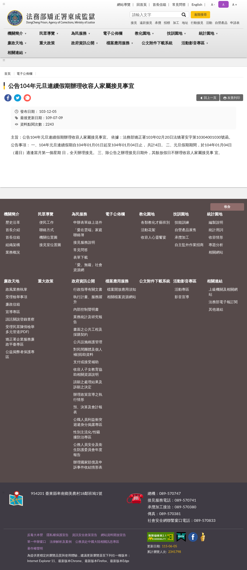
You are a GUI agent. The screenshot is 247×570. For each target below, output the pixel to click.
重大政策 (47, 42)
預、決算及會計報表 (87, 409)
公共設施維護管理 (87, 342)
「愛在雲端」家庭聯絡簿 (87, 232)
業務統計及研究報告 (87, 319)
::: (4, 4)
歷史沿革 (13, 222)
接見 (134, 23)
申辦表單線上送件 (87, 222)
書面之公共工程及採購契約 (87, 331)
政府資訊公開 (82, 42)
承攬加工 (182, 237)
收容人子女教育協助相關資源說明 (87, 371)
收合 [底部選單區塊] (227, 206)
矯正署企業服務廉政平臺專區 (20, 341)
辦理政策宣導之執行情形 (87, 397)
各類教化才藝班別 (155, 222)
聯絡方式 (46, 230)
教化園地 (142, 33)
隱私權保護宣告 (58, 535)
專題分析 (216, 244)
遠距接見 (146, 23)
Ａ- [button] (212, 4)
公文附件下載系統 (157, 42)
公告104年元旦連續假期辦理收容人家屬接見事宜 (71, 85)
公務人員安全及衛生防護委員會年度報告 (87, 449)
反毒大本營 (35, 535)
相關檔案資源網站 (121, 297)
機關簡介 (15, 33)
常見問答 (179, 4)
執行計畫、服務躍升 (87, 299)
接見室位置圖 (50, 244)
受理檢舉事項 (16, 297)
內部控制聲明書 (86, 309)
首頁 (7, 73)
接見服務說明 (84, 242)
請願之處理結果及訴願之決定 (87, 384)
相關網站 (216, 252)
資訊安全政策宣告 (84, 535)
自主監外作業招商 (189, 244)
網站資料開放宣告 (113, 535)
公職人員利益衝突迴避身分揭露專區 (87, 422)
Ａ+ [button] (234, 4)
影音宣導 (182, 297)
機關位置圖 (48, 237)
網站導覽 (123, 4)
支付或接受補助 (86, 362)
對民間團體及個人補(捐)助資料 (87, 351)
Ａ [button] (223, 4)
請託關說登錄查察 (20, 319)
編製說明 (216, 222)
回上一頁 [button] (210, 98)
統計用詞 (216, 230)
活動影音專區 (193, 42)
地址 (185, 23)
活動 (209, 23)
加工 (176, 23)
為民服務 (79, 33)
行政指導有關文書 (87, 289)
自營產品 (221, 23)
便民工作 (46, 222)
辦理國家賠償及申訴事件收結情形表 (87, 464)
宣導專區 (13, 311)
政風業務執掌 (16, 289)
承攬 (158, 23)
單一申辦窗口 (36, 541)
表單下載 (80, 257)
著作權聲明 (35, 548)
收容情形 (216, 237)
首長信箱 (159, 4)
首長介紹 (13, 230)
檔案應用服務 (118, 42)
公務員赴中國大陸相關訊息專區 (97, 541)
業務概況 (13, 252)
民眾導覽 (47, 33)
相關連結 (15, 52)
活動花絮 (148, 230)
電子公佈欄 (112, 33)
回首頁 (142, 4)
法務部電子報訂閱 (223, 302)
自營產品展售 (185, 230)
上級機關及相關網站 (223, 291)
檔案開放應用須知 (121, 289)
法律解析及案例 (61, 541)
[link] (8, 98)
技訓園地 (174, 33)
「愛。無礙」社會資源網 (87, 267)
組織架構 (13, 244)
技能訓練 (182, 222)
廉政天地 (15, 42)
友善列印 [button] (233, 98)
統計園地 (206, 33)
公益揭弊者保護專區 (20, 354)
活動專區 (182, 289)
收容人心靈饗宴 (153, 237)
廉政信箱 (13, 304)
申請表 (235, 23)
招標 (167, 23)
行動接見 (197, 23)
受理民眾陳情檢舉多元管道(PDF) (20, 329)
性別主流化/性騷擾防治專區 (86, 434)
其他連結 (216, 309)
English (197, 4)
